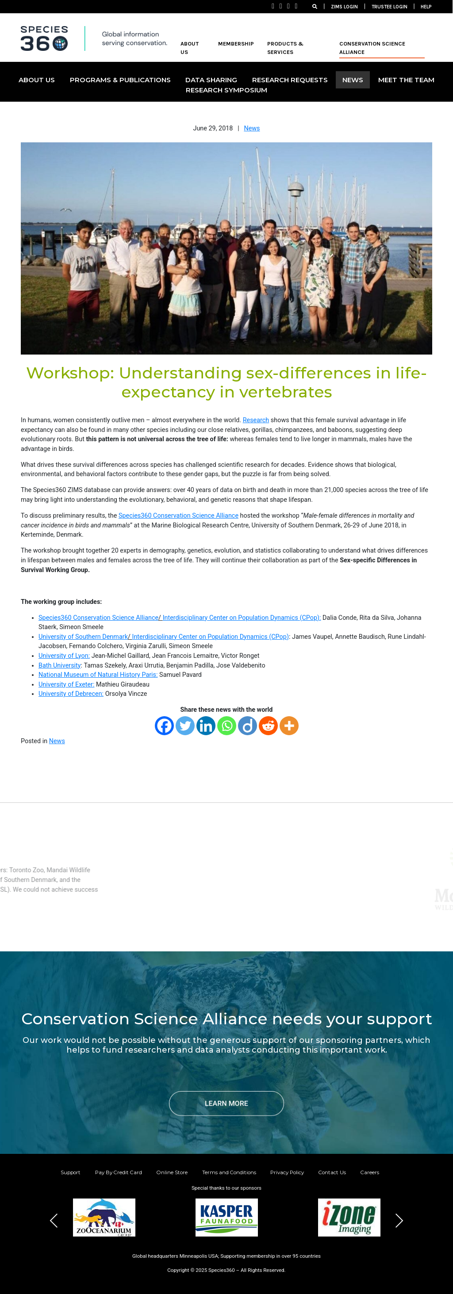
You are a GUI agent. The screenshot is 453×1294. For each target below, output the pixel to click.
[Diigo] (247, 725)
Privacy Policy (287, 1172)
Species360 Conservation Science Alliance (178, 515)
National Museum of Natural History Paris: (98, 675)
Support (71, 1172)
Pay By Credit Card (118, 1172)
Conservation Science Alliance (372, 47)
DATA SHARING (211, 80)
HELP (426, 7)
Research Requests (290, 80)
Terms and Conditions (229, 1172)
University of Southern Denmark (83, 637)
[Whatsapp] (226, 725)
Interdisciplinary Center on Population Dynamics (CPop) (210, 637)
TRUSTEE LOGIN (389, 7)
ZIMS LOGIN (344, 7)
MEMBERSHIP (236, 43)
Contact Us (332, 1172)
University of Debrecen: (71, 694)
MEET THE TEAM (406, 80)
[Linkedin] (205, 725)
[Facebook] (164, 725)
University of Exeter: (66, 684)
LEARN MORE (226, 1103)
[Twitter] (185, 725)
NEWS (352, 80)
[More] (289, 725)
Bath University (59, 665)
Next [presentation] (399, 1221)
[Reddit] (268, 725)
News (252, 128)
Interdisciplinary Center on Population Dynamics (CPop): (242, 618)
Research (256, 420)
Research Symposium (226, 90)
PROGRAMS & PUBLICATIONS (120, 80)
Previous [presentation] (54, 1221)
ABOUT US (189, 47)
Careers (370, 1172)
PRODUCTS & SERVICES (285, 47)
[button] (205, 1249)
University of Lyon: (64, 656)
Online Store (172, 1172)
